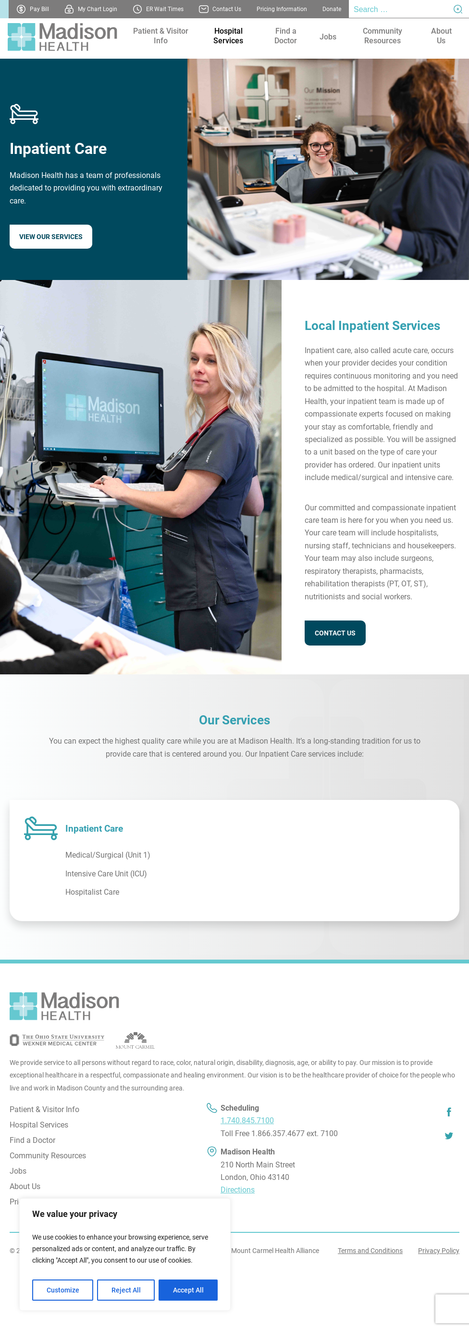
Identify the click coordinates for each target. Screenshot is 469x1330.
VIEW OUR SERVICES (51, 237)
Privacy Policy (438, 1250)
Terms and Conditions (370, 1250)
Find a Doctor (285, 35)
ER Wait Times (165, 9)
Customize (63, 1290)
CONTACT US (335, 633)
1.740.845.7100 (247, 1120)
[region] (125, 1254)
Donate (331, 9)
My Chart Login (97, 9)
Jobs (328, 36)
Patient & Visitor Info (160, 35)
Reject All (126, 1290)
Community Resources (382, 35)
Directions (238, 1189)
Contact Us (226, 9)
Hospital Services (228, 35)
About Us (441, 35)
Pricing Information (282, 9)
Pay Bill (39, 9)
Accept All (188, 1290)
